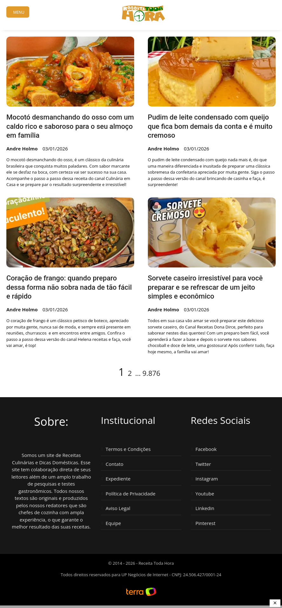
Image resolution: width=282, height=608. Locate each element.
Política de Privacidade (130, 494)
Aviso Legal (118, 508)
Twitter (203, 464)
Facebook (206, 449)
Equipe (113, 523)
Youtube (205, 494)
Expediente (118, 479)
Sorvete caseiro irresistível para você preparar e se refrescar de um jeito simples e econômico (205, 287)
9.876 (151, 373)
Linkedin (205, 508)
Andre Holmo (22, 148)
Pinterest (206, 523)
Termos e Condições (128, 449)
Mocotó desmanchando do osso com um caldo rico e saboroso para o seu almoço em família (70, 126)
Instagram (207, 479)
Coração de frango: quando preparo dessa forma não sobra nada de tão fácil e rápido (69, 287)
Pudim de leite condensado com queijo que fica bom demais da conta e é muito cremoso (210, 126)
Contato (114, 464)
